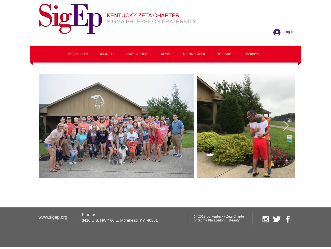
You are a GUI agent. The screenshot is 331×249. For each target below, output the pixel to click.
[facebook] (287, 219)
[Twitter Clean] (276, 219)
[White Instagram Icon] (265, 219)
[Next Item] (286, 126)
